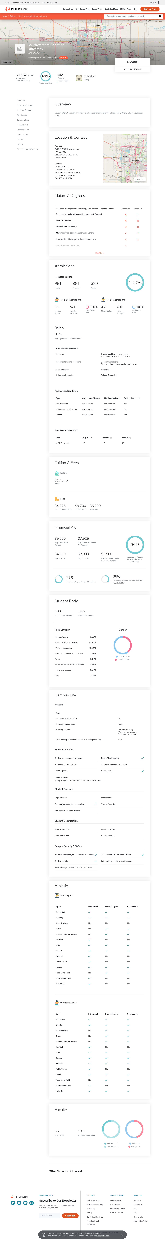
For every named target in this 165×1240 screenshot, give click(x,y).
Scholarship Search (117, 1209)
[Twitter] (13, 1203)
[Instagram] (31, 1203)
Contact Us (138, 1204)
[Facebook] (19, 1203)
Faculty (20, 144)
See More (99, 253)
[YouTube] (25, 1203)
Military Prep (125, 9)
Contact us (52, 3)
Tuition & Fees (23, 120)
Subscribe (70, 1215)
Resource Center (116, 1213)
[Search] (135, 9)
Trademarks (138, 1217)
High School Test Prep (95, 1217)
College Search (115, 1200)
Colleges (13, 16)
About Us (137, 1200)
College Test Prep (93, 1200)
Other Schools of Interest (27, 149)
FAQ (43, 3)
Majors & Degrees (24, 110)
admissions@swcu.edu (70, 172)
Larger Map (7, 62)
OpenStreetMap (148, 21)
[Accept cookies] (120, 1234)
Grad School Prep (83, 9)
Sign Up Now (150, 9)
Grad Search (115, 1204)
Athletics (21, 139)
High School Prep (111, 9)
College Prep (68, 9)
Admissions (22, 115)
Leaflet (135, 21)
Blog (7, 3)
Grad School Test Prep (95, 1204)
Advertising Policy (140, 1221)
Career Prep (97, 9)
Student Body (23, 129)
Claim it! (63, 58)
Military (89, 1213)
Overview (21, 100)
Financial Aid (22, 125)
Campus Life (22, 134)
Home (4, 16)
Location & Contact (25, 105)
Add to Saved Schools (132, 69)
